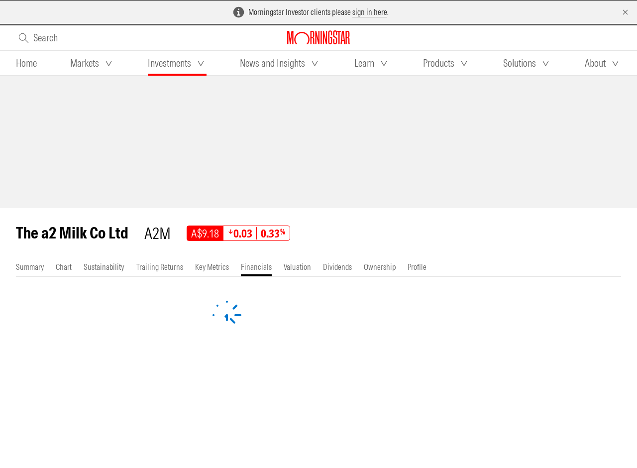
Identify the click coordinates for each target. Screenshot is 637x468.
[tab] (26, 63)
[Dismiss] (625, 12)
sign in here (369, 12)
